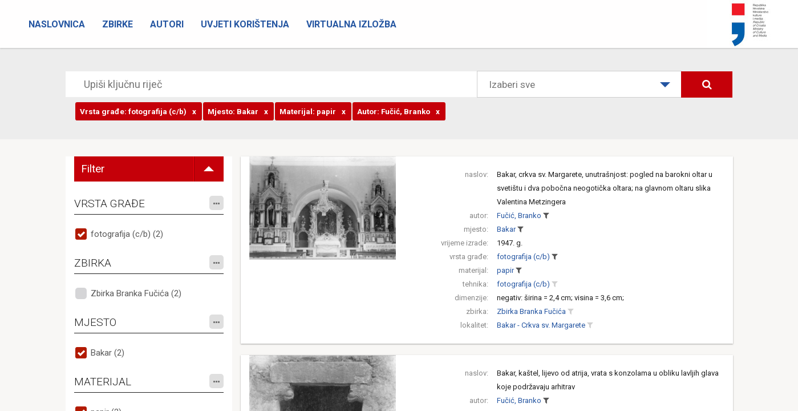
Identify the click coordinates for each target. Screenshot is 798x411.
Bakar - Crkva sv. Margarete (541, 325)
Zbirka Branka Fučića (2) (136, 293)
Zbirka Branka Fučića (531, 311)
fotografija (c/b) (523, 256)
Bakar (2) (107, 353)
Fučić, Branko (519, 215)
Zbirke (117, 24)
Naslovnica (57, 24)
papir (505, 270)
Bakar (506, 229)
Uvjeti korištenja (245, 24)
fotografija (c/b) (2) (127, 234)
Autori (167, 24)
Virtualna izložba (351, 24)
